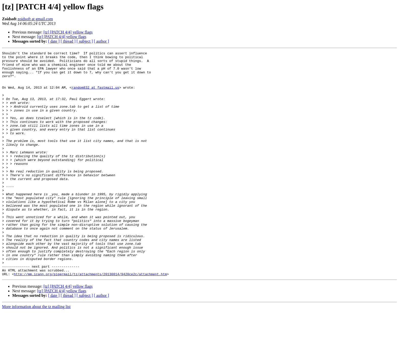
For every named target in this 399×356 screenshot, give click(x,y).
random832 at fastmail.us (95, 95)
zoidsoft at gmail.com (35, 19)
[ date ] (54, 41)
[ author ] (101, 41)
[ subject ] (85, 41)
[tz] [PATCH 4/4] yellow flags (68, 32)
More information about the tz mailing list (36, 351)
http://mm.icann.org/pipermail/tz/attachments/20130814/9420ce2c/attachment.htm (90, 319)
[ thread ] (68, 41)
